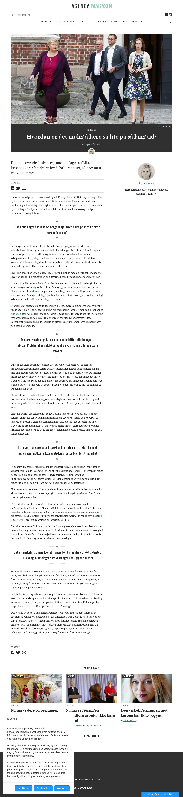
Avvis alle (62, 788)
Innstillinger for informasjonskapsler (160, 794)
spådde (67, 197)
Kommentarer (65, 21)
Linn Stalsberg (130, 720)
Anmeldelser (119, 21)
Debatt (83, 21)
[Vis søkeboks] (169, 21)
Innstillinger (23, 788)
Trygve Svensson (93, 725)
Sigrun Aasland (93, 144)
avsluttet (34, 291)
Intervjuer (99, 21)
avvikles (92, 515)
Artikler (46, 21)
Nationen (16, 313)
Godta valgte (43, 788)
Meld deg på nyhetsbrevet (87, 779)
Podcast (137, 21)
